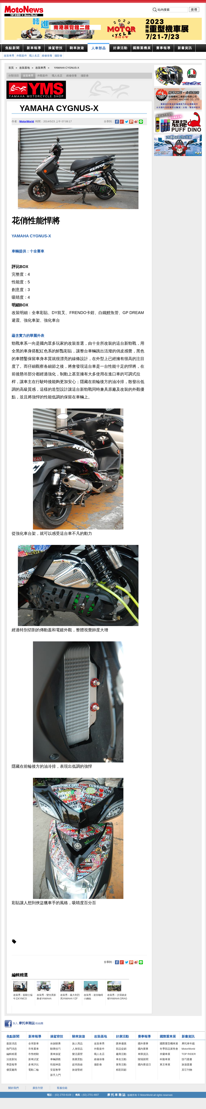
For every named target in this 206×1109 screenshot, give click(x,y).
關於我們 (13, 1087)
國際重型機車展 (169, 1043)
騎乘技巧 (55, 1048)
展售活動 (121, 1064)
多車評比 (33, 1064)
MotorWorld (188, 1048)
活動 (120, 48)
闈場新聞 (143, 1059)
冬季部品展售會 (169, 1048)
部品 (98, 48)
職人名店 (34, 55)
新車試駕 (33, 1059)
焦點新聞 (12, 48)
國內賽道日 (144, 1064)
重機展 (142, 48)
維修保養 (47, 55)
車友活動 (121, 1059)
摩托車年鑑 (188, 1043)
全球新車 (33, 1043)
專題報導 (11, 1064)
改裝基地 (24, 67)
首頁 (11, 67)
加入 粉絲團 (28, 1023)
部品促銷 (121, 1048)
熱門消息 (11, 1048)
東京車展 (165, 1064)
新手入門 (55, 1075)
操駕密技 (56, 1036)
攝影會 (58, 55)
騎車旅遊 (78, 1036)
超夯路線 (77, 1064)
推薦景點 (77, 1059)
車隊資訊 (143, 1054)
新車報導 (34, 1036)
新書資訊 (188, 1036)
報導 (34, 48)
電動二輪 (33, 1069)
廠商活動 (121, 1054)
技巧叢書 (187, 1059)
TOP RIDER (189, 1054)
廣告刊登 (38, 1087)
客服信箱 (62, 1087)
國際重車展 (168, 1036)
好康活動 (122, 1036)
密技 (55, 48)
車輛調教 (55, 1059)
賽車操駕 (55, 1054)
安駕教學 (55, 1069)
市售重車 (33, 1048)
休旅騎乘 (55, 1043)
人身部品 (77, 1048)
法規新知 (11, 1059)
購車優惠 (121, 1043)
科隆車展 (165, 1059)
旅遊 (77, 48)
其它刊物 (187, 1069)
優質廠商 (11, 1069)
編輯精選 (11, 1054)
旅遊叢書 (187, 1064)
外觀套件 (21, 55)
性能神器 (55, 1064)
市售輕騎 (33, 1054)
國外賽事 (143, 1043)
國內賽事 (143, 1048)
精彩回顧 (121, 1069)
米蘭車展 (165, 1054)
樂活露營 (77, 1054)
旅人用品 (77, 1043)
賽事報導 (144, 1036)
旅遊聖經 (77, 1069)
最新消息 (11, 1043)
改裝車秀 (9, 55)
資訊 (185, 48)
